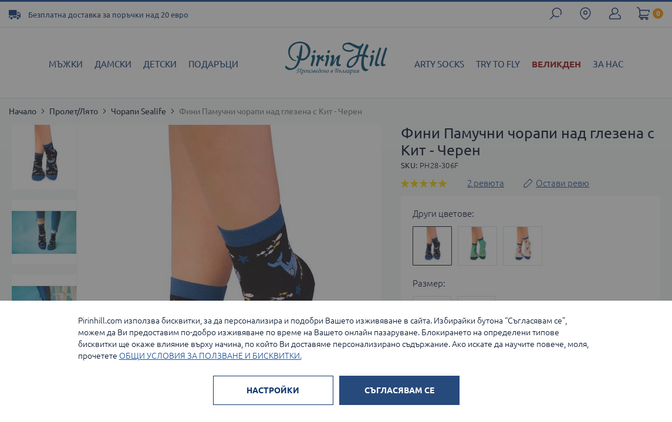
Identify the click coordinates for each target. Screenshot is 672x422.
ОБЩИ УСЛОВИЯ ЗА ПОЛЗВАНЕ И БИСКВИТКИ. (210, 355)
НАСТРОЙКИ (272, 390)
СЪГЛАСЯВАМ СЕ (399, 390)
